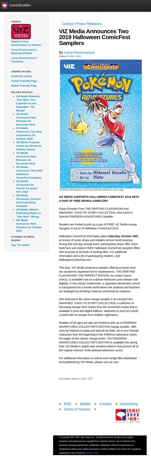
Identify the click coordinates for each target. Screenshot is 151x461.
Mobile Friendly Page (24, 85)
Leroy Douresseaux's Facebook (24, 59)
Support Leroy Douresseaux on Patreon (26, 43)
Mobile (85, 404)
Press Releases (89, 24)
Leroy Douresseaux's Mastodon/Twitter (24, 51)
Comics (68, 24)
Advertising (129, 404)
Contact (105, 404)
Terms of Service (77, 409)
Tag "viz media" (20, 244)
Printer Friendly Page (24, 80)
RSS (67, 404)
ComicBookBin (16, 5)
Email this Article (21, 76)
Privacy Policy (92, 453)
